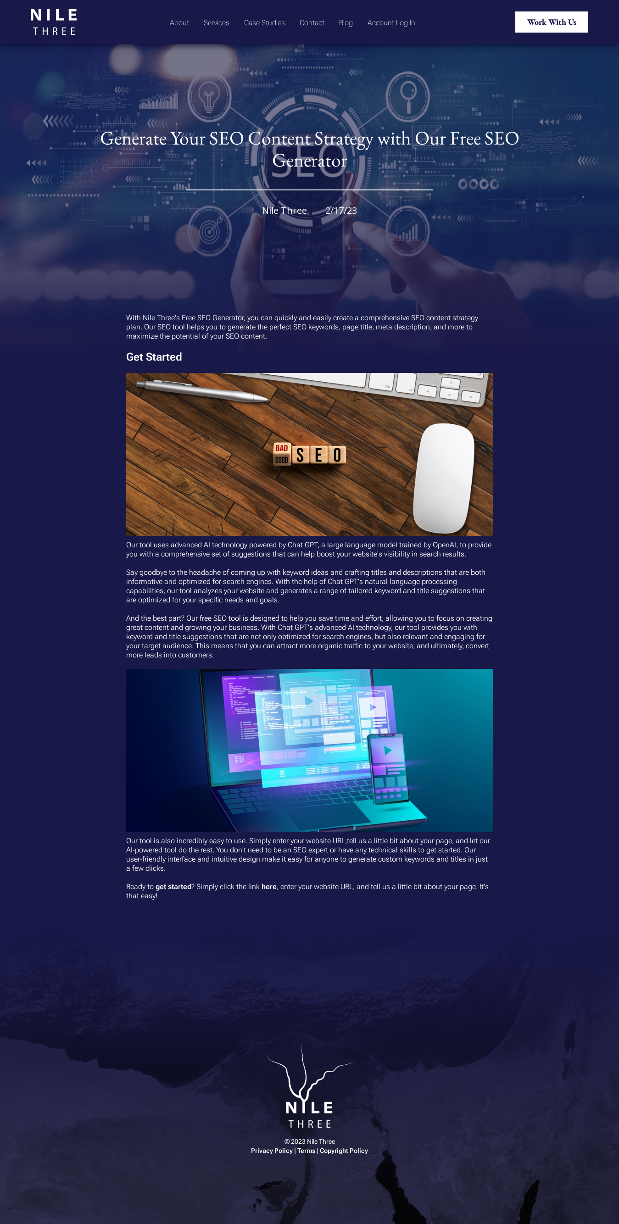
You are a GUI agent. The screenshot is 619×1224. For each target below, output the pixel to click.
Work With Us (551, 22)
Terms (306, 1150)
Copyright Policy (344, 1150)
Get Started (154, 357)
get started (173, 886)
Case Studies (264, 22)
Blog (346, 22)
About (179, 22)
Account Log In (391, 22)
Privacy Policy (272, 1150)
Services (216, 22)
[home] (54, 22)
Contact (312, 22)
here (269, 886)
